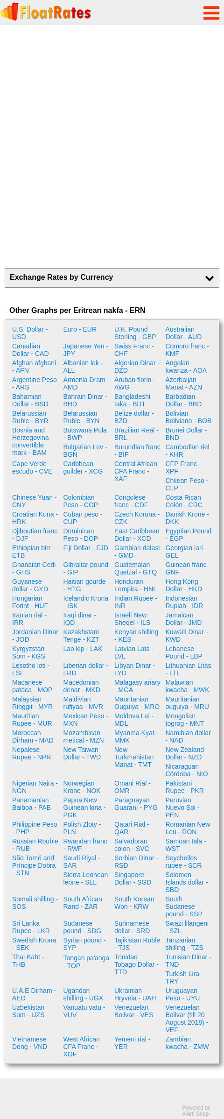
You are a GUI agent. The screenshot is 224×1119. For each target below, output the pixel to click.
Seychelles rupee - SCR (184, 861)
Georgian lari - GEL (186, 551)
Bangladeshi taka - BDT (132, 400)
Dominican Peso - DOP (80, 534)
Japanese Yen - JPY (86, 349)
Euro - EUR (80, 329)
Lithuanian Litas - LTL (188, 669)
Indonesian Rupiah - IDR (184, 602)
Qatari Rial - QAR (131, 828)
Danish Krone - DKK (187, 517)
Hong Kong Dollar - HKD (184, 585)
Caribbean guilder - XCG (83, 467)
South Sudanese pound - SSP (184, 906)
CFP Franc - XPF (183, 467)
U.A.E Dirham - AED (34, 994)
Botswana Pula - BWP (85, 433)
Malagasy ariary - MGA (137, 686)
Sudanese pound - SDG (82, 927)
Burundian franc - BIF (137, 450)
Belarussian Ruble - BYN (81, 417)
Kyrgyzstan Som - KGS (28, 652)
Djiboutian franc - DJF (34, 534)
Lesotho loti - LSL (30, 669)
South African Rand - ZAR (82, 902)
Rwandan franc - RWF (85, 844)
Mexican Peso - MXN (85, 719)
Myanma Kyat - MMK (136, 736)
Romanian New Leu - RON (188, 828)
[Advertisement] (112, 147)
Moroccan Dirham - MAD (33, 736)
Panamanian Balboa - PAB (31, 803)
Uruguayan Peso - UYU (183, 994)
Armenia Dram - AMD (86, 383)
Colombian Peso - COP (80, 501)
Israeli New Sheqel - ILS (132, 618)
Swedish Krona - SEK (34, 943)
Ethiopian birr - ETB (33, 551)
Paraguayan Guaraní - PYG (136, 803)
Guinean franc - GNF (188, 568)
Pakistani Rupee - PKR (185, 786)
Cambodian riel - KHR (188, 450)
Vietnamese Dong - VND (29, 1042)
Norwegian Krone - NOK (82, 786)
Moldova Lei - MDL (134, 719)
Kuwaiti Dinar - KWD (187, 635)
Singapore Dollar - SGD (132, 878)
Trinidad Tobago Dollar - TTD (136, 964)
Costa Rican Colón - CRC (184, 501)
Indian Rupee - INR (135, 602)
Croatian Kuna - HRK (35, 517)
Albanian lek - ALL (83, 366)
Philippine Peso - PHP (34, 828)
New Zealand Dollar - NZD (185, 753)
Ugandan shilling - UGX (83, 994)
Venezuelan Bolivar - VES (133, 1011)
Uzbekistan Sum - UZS (28, 1011)
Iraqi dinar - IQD (80, 618)
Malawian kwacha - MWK (188, 686)
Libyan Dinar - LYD (134, 669)
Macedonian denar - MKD (81, 686)
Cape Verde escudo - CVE (32, 467)
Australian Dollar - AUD (184, 333)
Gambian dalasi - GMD (137, 551)
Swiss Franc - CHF (134, 349)
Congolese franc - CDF (131, 501)
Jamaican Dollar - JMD (184, 618)
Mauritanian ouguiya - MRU (187, 702)
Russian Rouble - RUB (35, 844)
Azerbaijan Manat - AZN (184, 383)
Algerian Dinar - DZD (137, 366)
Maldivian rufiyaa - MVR (83, 702)
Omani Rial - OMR (132, 786)
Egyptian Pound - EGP (189, 534)
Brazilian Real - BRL (136, 433)
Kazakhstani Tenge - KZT (81, 635)
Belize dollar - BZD (134, 417)
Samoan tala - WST (186, 844)
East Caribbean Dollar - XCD (137, 534)
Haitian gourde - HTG (84, 585)
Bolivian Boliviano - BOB (189, 417)
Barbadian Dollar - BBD (184, 400)
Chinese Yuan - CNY (34, 501)
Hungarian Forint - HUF (30, 602)
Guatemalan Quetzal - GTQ (135, 568)
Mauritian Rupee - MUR (32, 719)
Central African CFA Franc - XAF (135, 471)
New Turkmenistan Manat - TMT (134, 757)
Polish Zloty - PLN (82, 828)
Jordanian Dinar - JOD (35, 635)
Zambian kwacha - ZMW (187, 1042)
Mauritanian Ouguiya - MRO (137, 702)
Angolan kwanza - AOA (186, 366)
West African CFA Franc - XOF (81, 1046)
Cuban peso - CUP (83, 517)
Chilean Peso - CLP (187, 484)
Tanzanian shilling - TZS (184, 943)
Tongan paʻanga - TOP (86, 962)
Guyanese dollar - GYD (30, 585)
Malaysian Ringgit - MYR (32, 702)
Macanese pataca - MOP (32, 686)
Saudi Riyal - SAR (81, 861)
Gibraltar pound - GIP (86, 568)
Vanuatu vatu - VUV (84, 1011)
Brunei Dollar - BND (186, 433)
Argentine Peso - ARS (34, 383)
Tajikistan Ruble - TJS (137, 943)
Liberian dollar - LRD (86, 669)
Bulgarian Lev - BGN (85, 450)
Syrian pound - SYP (84, 943)
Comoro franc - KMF (187, 349)
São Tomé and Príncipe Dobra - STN (34, 865)
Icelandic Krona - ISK (86, 602)
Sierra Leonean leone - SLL (85, 878)
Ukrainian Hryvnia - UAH (135, 994)
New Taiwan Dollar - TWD (82, 753)
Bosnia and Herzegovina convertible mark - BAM (30, 441)
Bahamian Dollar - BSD (30, 400)
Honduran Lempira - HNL (135, 585)
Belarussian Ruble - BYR (30, 417)
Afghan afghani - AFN (34, 366)
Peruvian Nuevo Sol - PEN (183, 807)
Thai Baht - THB (28, 960)
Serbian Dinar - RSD (136, 861)
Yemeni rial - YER (132, 1042)
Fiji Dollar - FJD (85, 548)
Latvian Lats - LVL (134, 652)
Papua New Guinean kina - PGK (84, 807)
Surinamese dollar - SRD (132, 927)
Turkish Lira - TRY (184, 977)
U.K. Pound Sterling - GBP (135, 333)
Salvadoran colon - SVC (131, 844)
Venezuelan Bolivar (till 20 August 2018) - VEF (187, 1019)
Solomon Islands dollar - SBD (187, 882)
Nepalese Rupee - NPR (31, 753)
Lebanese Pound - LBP (184, 652)
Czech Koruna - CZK (137, 517)
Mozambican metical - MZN (83, 736)
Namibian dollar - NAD (188, 736)
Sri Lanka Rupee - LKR (31, 927)
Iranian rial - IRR (29, 618)
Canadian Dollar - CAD (30, 349)
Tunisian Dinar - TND (188, 960)
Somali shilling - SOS (35, 902)
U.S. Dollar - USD (30, 333)
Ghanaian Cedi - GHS (34, 568)
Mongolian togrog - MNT (185, 719)
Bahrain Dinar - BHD (85, 400)
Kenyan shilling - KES (136, 635)
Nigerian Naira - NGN (35, 786)
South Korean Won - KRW (134, 902)
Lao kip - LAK (83, 648)
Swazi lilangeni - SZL (187, 927)
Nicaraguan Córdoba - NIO (187, 770)
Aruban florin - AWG (134, 383)
